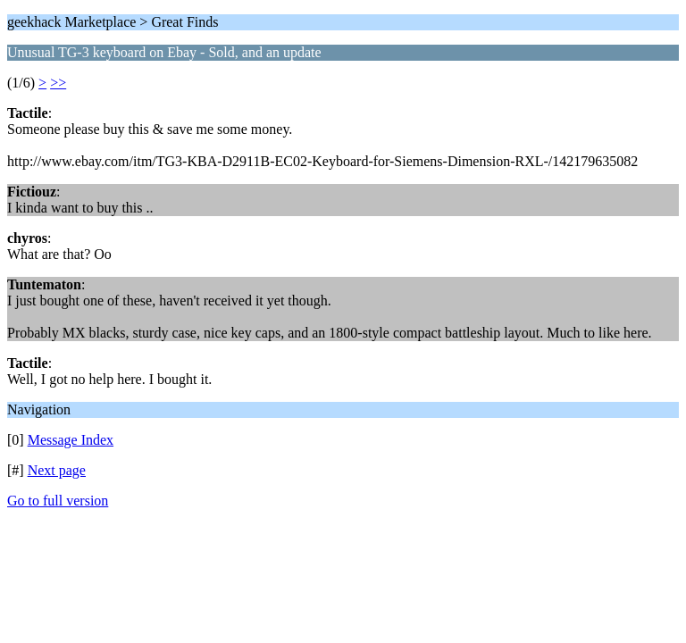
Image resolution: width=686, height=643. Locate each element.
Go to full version (57, 500)
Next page (57, 470)
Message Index (70, 439)
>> (58, 82)
